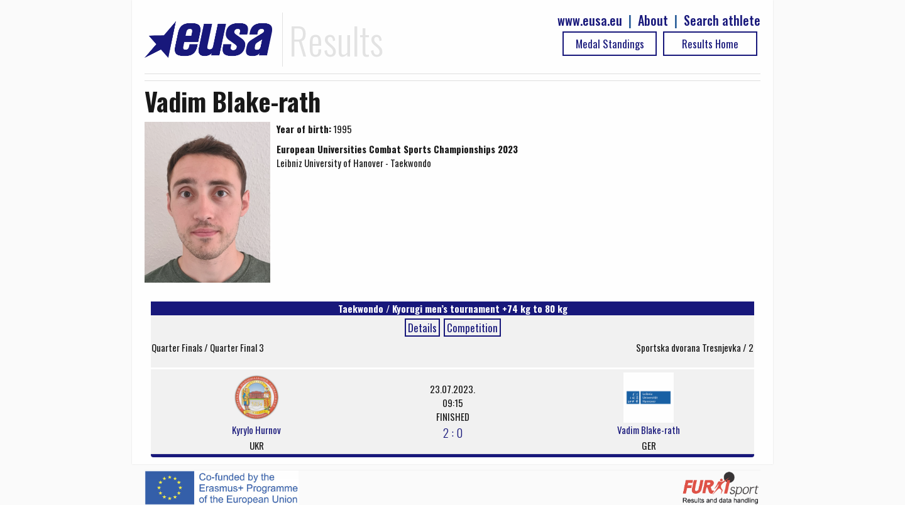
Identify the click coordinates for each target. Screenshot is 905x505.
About (653, 20)
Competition (472, 327)
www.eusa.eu (589, 20)
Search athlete (722, 20)
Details (422, 327)
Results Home (710, 44)
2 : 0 (453, 432)
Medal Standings (610, 44)
